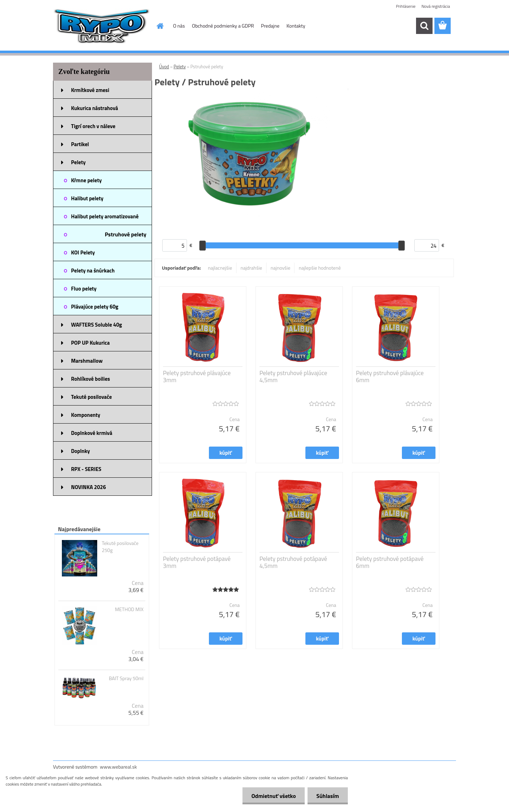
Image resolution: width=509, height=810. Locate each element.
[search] (424, 26)
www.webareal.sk (118, 766)
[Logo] (101, 26)
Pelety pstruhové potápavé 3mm (196, 562)
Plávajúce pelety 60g (94, 307)
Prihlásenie (405, 6)
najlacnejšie (220, 267)
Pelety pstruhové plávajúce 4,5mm (293, 376)
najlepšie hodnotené (320, 267)
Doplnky (80, 451)
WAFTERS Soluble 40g (96, 325)
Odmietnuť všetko (273, 796)
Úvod (164, 66)
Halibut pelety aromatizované (105, 216)
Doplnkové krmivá (91, 433)
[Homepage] (160, 26)
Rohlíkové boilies (90, 379)
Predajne (270, 25)
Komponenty (85, 415)
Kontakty (296, 25)
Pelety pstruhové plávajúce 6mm (390, 376)
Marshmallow (87, 361)
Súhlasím (327, 796)
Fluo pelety (83, 289)
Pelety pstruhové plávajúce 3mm (197, 376)
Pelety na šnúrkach (93, 270)
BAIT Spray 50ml (126, 678)
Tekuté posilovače (91, 397)
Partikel (80, 144)
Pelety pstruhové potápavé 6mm (389, 562)
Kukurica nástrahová (94, 108)
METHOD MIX (129, 609)
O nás (179, 25)
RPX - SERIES (86, 469)
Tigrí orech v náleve (93, 126)
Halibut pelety (87, 198)
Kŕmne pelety (86, 180)
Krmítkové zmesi (90, 90)
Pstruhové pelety (125, 234)
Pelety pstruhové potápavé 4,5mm (293, 562)
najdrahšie (251, 267)
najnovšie (281, 267)
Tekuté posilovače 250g (120, 547)
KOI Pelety (83, 252)
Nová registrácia (435, 6)
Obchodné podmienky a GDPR (223, 25)
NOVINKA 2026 (88, 487)
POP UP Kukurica (90, 343)
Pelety (78, 162)
